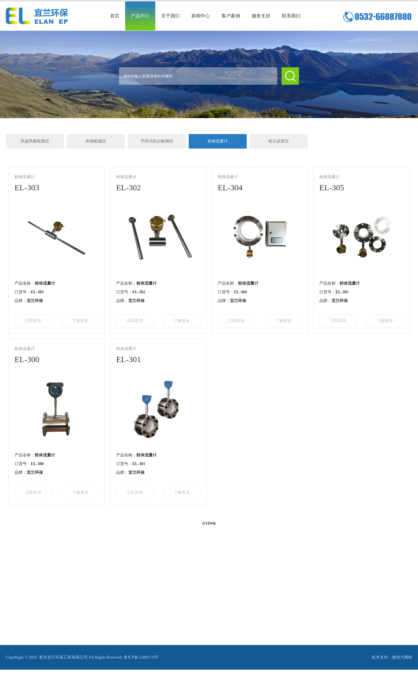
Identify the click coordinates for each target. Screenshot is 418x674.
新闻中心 (200, 15)
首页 (114, 15)
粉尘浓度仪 (279, 141)
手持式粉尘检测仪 (156, 141)
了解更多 (80, 321)
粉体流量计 (218, 141)
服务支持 (261, 15)
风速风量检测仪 (35, 141)
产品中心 (140, 15)
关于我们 (170, 15)
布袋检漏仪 (96, 141)
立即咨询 (33, 321)
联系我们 (291, 15)
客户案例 (230, 15)
